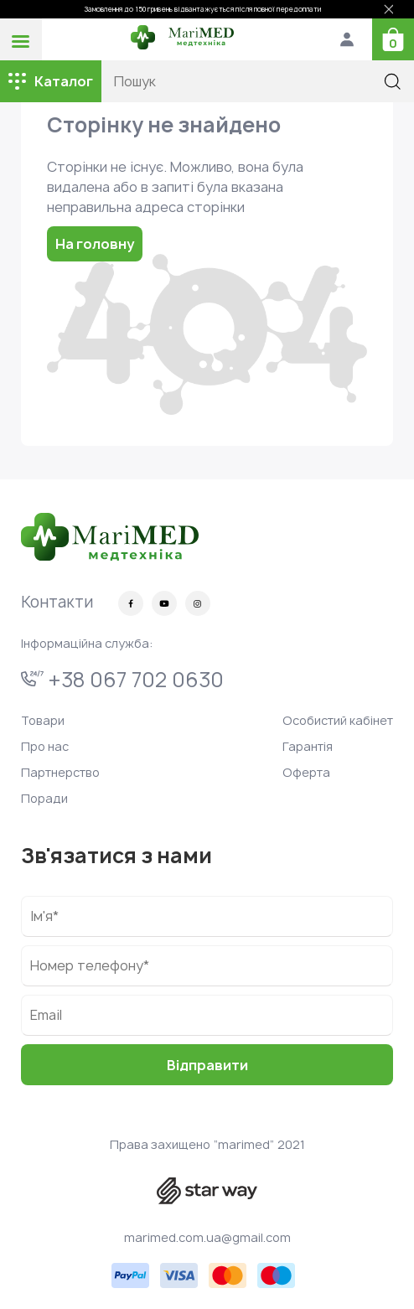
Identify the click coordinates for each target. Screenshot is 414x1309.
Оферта (306, 772)
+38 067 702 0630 (122, 679)
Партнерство (60, 772)
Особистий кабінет (337, 720)
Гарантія (307, 746)
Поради (44, 798)
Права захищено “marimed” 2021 (207, 1144)
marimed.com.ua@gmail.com (207, 1237)
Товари (43, 720)
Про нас (45, 746)
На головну (94, 244)
